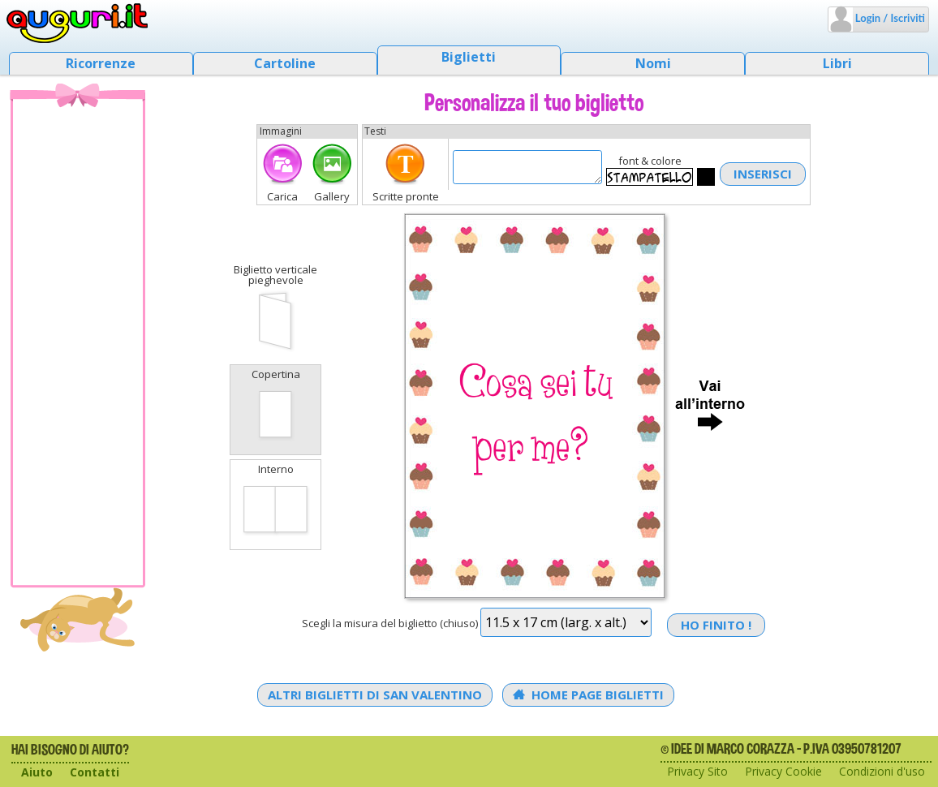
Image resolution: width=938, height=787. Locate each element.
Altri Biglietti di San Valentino (375, 694)
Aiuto (37, 772)
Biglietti (468, 57)
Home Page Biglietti (589, 694)
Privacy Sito (697, 771)
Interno (275, 503)
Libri (837, 63)
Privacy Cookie (783, 771)
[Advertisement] (78, 341)
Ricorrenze (101, 63)
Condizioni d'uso (882, 771)
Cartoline (285, 63)
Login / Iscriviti (889, 17)
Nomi (653, 63)
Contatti (94, 772)
